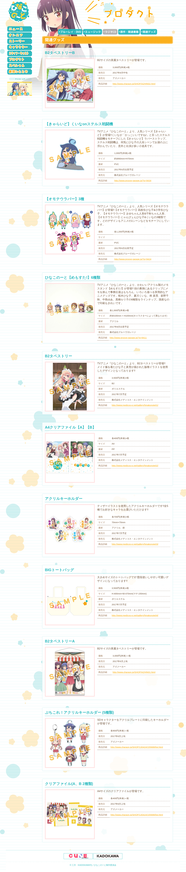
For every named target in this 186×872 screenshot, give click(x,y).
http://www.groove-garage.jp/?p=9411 (128, 337)
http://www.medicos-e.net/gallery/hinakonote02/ (135, 465)
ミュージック (93, 32)
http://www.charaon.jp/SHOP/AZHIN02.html (134, 83)
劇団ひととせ (20, 72)
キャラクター (20, 47)
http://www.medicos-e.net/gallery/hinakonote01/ (135, 405)
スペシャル (20, 66)
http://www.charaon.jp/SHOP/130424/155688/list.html (137, 747)
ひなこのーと (19, 11)
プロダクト (20, 59)
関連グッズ (149, 32)
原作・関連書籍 (129, 32)
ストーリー (20, 41)
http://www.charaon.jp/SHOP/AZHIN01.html (134, 672)
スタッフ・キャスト (20, 53)
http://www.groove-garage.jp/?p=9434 (132, 180)
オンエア (20, 35)
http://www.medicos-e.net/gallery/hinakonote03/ (135, 544)
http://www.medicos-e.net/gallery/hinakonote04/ (135, 615)
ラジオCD (110, 32)
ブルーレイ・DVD (70, 32)
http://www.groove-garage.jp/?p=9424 (132, 259)
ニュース (20, 29)
